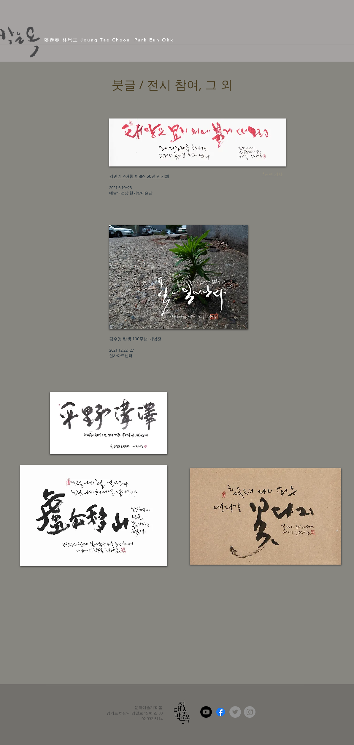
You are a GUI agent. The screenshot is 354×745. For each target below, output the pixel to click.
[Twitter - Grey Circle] (235, 712)
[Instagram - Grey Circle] (249, 712)
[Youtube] (206, 712)
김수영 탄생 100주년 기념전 (135, 339)
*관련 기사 (272, 174)
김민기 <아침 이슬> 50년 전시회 (139, 176)
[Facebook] (220, 712)
